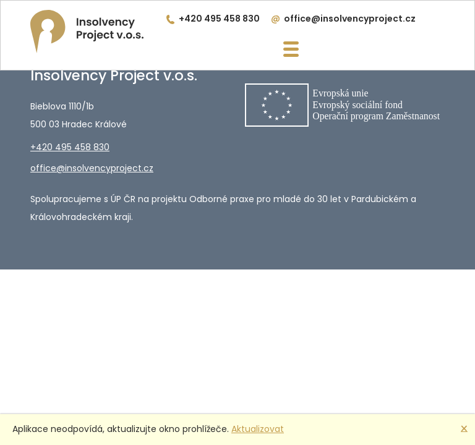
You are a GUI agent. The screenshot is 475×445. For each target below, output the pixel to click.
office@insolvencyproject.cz (350, 18)
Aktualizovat (257, 429)
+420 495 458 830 (219, 18)
